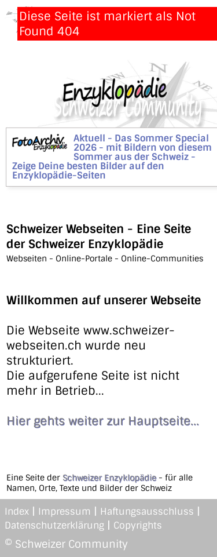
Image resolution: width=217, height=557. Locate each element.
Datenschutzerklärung (54, 525)
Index (17, 511)
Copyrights (137, 525)
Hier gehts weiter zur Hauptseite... (102, 420)
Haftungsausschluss (147, 511)
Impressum (64, 511)
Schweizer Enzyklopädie (109, 477)
